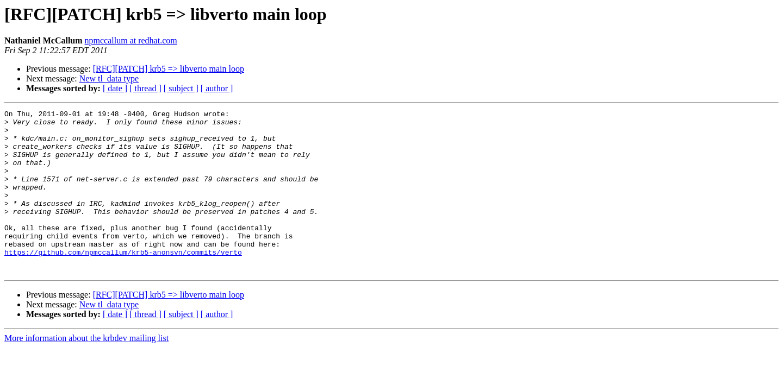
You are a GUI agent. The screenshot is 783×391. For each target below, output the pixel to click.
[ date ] (115, 88)
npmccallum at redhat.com (131, 40)
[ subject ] (181, 88)
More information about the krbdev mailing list (86, 370)
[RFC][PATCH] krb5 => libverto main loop (168, 68)
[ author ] (217, 88)
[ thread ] (145, 88)
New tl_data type (109, 78)
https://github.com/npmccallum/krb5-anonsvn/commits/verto (123, 281)
